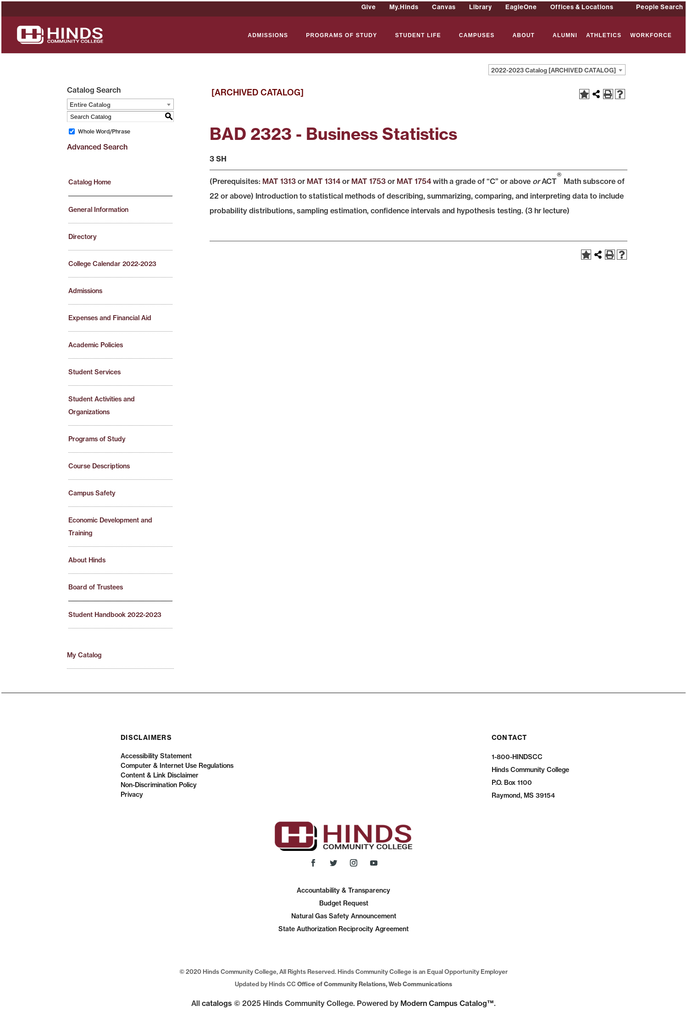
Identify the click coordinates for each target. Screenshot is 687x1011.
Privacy (132, 794)
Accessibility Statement (156, 756)
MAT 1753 (368, 181)
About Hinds (86, 560)
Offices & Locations (582, 7)
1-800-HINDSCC (517, 757)
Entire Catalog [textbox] (90, 104)
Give (368, 7)
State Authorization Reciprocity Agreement (343, 929)
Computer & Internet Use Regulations (177, 765)
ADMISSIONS (268, 36)
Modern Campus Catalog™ (447, 1003)
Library (480, 7)
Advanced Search (97, 146)
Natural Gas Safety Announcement (343, 916)
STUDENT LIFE (418, 36)
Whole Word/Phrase (104, 131)
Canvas (444, 7)
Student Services (94, 372)
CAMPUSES (477, 36)
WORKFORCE (651, 36)
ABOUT (523, 36)
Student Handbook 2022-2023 (114, 615)
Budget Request (343, 903)
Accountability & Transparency (343, 890)
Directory (82, 237)
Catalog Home (89, 182)
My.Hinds (404, 7)
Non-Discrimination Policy (159, 785)
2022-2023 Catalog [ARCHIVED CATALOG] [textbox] (553, 70)
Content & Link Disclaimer (160, 775)
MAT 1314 (323, 181)
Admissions (85, 291)
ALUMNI (565, 36)
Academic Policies (95, 345)
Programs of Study (97, 439)
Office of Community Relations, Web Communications (374, 984)
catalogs (217, 1003)
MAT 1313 (279, 181)
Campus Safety (92, 493)
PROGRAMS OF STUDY (341, 36)
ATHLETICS (603, 36)
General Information (98, 210)
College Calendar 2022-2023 (112, 264)
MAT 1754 (414, 181)
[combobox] (557, 69)
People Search (659, 7)
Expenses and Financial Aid (109, 318)
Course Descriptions (99, 466)
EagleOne (521, 7)
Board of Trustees (95, 587)
